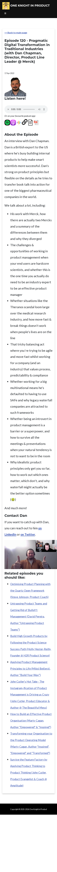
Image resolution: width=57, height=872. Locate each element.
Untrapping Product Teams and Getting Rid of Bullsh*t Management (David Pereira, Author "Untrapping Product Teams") (28, 616)
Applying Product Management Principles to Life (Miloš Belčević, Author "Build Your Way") (30, 668)
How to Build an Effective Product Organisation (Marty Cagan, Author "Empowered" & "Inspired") (31, 720)
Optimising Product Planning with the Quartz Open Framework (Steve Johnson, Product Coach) (30, 590)
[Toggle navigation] (5, 13)
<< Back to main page (15, 32)
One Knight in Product (26, 5)
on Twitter (27, 534)
